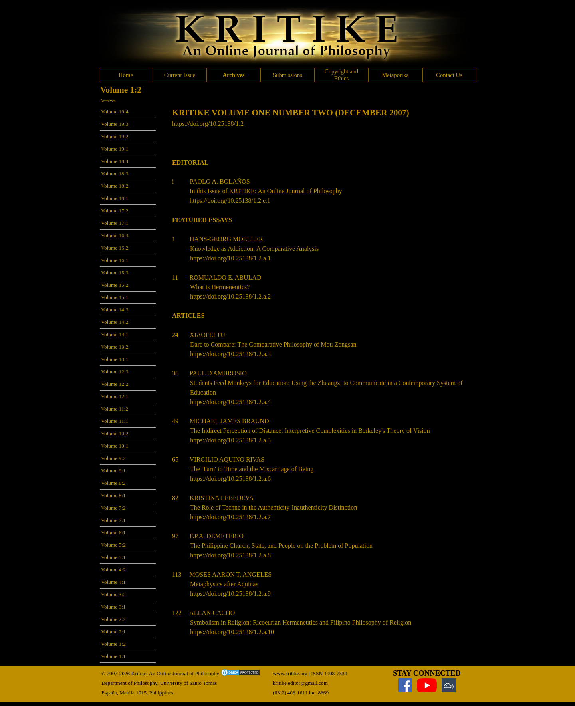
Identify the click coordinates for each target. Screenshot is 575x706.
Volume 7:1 (113, 520)
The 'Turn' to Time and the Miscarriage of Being (251, 469)
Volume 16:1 (114, 260)
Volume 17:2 (114, 211)
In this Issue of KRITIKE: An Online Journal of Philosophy (266, 191)
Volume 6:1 (113, 532)
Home (126, 75)
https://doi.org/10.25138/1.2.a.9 (230, 593)
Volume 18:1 (114, 198)
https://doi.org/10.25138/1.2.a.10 (232, 632)
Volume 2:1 (113, 632)
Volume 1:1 (113, 656)
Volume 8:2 (113, 483)
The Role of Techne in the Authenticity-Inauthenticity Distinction (273, 507)
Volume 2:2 (113, 619)
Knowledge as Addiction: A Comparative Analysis (254, 248)
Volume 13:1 (114, 359)
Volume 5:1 (113, 557)
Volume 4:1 (113, 582)
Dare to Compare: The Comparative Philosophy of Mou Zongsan (273, 344)
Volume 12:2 (114, 384)
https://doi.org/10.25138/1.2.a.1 (230, 258)
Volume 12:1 (114, 396)
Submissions (287, 75)
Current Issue (180, 75)
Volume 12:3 (114, 372)
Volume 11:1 (114, 421)
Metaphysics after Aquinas (224, 584)
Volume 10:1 (114, 446)
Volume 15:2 (114, 285)
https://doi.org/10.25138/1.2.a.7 (230, 517)
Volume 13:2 (114, 347)
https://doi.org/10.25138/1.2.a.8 (230, 555)
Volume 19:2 (114, 136)
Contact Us (449, 75)
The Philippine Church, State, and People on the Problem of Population (281, 545)
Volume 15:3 (114, 273)
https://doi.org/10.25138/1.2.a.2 (230, 296)
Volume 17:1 (114, 223)
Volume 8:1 (113, 495)
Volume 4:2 (113, 570)
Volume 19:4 (114, 112)
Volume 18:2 (114, 186)
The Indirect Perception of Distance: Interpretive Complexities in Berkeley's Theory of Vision (310, 430)
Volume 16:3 (114, 235)
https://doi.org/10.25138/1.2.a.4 (230, 402)
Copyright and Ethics (341, 74)
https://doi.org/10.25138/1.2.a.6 (230, 478)
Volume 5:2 (113, 545)
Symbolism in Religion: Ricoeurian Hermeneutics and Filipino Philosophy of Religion (300, 622)
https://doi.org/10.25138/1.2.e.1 (230, 200)
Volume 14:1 (114, 334)
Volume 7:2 (113, 508)
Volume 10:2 (114, 433)
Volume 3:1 (113, 607)
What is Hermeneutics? (220, 287)
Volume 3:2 (113, 594)
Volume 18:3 (114, 173)
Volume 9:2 (113, 458)
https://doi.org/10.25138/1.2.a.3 (230, 354)
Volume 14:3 (114, 310)
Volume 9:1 (113, 471)
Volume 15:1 (114, 297)
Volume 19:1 (114, 149)
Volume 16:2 (114, 248)
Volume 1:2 (113, 644)
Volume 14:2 (114, 322)
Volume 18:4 (114, 161)
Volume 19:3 (114, 124)
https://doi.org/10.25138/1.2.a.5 (230, 440)
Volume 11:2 (114, 409)
